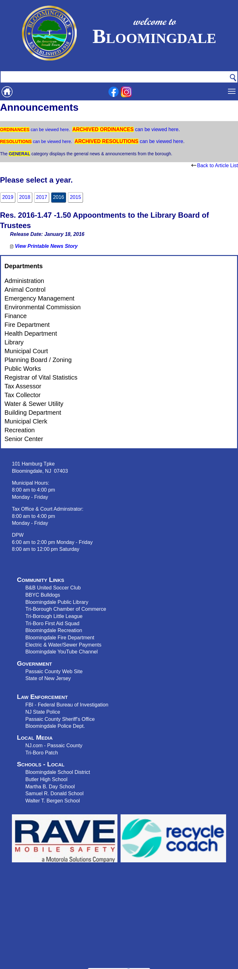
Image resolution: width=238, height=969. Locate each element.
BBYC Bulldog (41, 595)
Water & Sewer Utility (33, 403)
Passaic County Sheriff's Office (60, 719)
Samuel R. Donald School (54, 793)
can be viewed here (49, 129)
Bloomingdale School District (57, 772)
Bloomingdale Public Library (56, 602)
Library (13, 342)
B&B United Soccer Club (53, 587)
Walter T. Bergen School (52, 800)
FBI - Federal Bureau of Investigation (66, 704)
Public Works (22, 368)
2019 (7, 197)
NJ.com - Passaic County (53, 745)
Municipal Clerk (25, 421)
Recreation (19, 430)
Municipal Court (26, 351)
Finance (15, 315)
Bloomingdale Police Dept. (55, 726)
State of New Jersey (48, 678)
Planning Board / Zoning (38, 359)
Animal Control (24, 289)
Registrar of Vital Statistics (40, 377)
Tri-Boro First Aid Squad (52, 623)
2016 (58, 197)
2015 (75, 197)
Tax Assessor (22, 386)
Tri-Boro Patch (41, 752)
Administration (24, 280)
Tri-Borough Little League (53, 616)
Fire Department (27, 324)
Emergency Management (39, 298)
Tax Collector (22, 394)
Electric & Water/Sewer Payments (63, 644)
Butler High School (46, 779)
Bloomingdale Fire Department (59, 637)
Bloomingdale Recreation (53, 630)
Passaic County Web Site (54, 671)
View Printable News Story (44, 246)
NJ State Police (42, 712)
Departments (23, 266)
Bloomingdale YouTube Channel (61, 651)
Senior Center (23, 438)
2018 (24, 197)
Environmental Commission (42, 307)
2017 (41, 197)
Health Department (30, 333)
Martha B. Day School (50, 786)
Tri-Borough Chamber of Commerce (65, 609)
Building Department (32, 412)
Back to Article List (214, 165)
